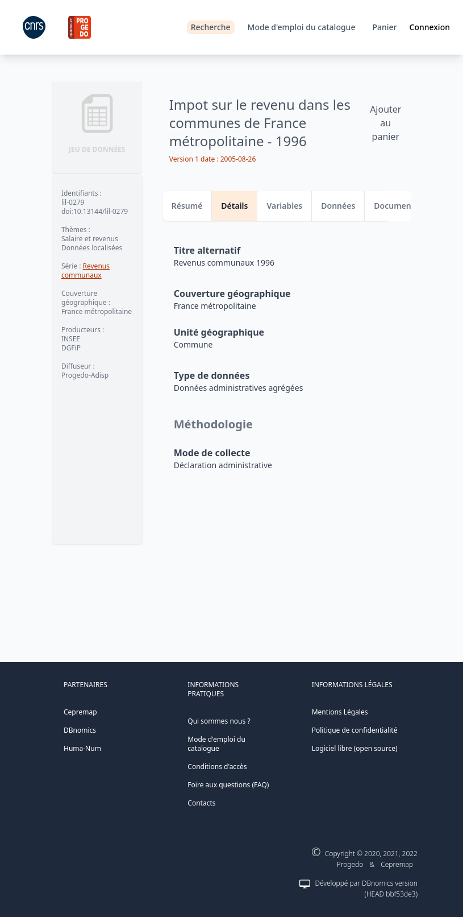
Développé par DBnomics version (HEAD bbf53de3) (366, 888)
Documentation (404, 205)
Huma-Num (82, 748)
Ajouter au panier (385, 123)
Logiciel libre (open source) (355, 748)
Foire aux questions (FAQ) (228, 785)
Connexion (430, 27)
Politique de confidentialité (355, 730)
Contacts (201, 803)
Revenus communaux (85, 270)
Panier (384, 27)
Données (338, 205)
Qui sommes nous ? (218, 721)
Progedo (350, 864)
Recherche (211, 27)
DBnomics (80, 730)
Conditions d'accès (217, 766)
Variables (284, 205)
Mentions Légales (340, 712)
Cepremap (80, 712)
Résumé (187, 205)
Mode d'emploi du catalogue (302, 27)
